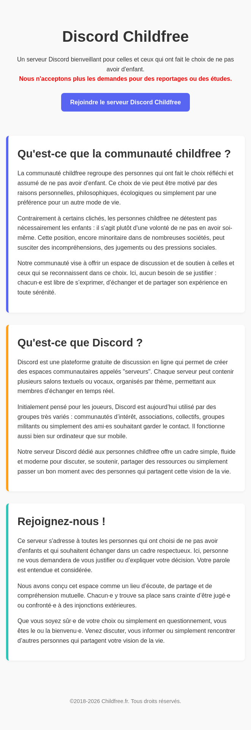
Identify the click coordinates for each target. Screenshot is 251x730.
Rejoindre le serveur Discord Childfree (125, 102)
